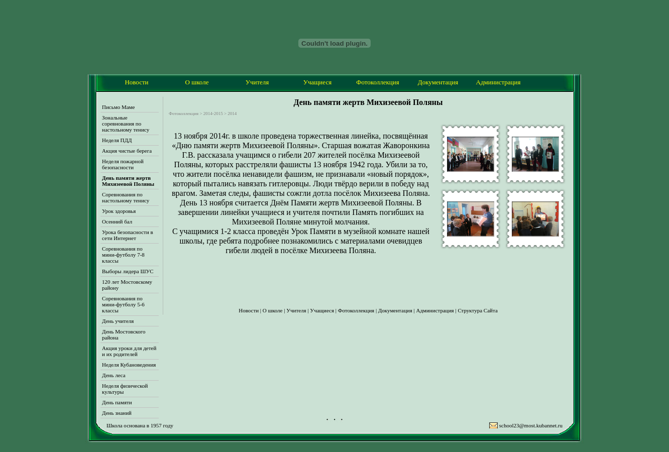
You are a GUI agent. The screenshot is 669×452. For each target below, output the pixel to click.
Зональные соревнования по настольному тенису (125, 124)
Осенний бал (117, 221)
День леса (114, 375)
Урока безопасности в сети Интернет (127, 235)
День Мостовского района (124, 334)
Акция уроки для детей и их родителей (129, 351)
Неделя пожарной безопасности (123, 164)
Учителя (257, 82)
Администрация (498, 82)
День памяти (117, 402)
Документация (438, 82)
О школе (197, 82)
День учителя (118, 321)
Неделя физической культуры (125, 389)
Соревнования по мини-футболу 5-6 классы (123, 304)
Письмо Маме (118, 107)
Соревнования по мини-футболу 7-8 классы (123, 255)
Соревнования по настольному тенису (125, 197)
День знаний (117, 413)
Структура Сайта (477, 310)
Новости (136, 82)
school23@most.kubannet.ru (531, 425)
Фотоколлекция (377, 82)
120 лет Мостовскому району (127, 285)
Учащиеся (317, 82)
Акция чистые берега (127, 151)
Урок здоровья (119, 211)
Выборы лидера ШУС (128, 271)
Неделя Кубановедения (129, 365)
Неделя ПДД (117, 140)
